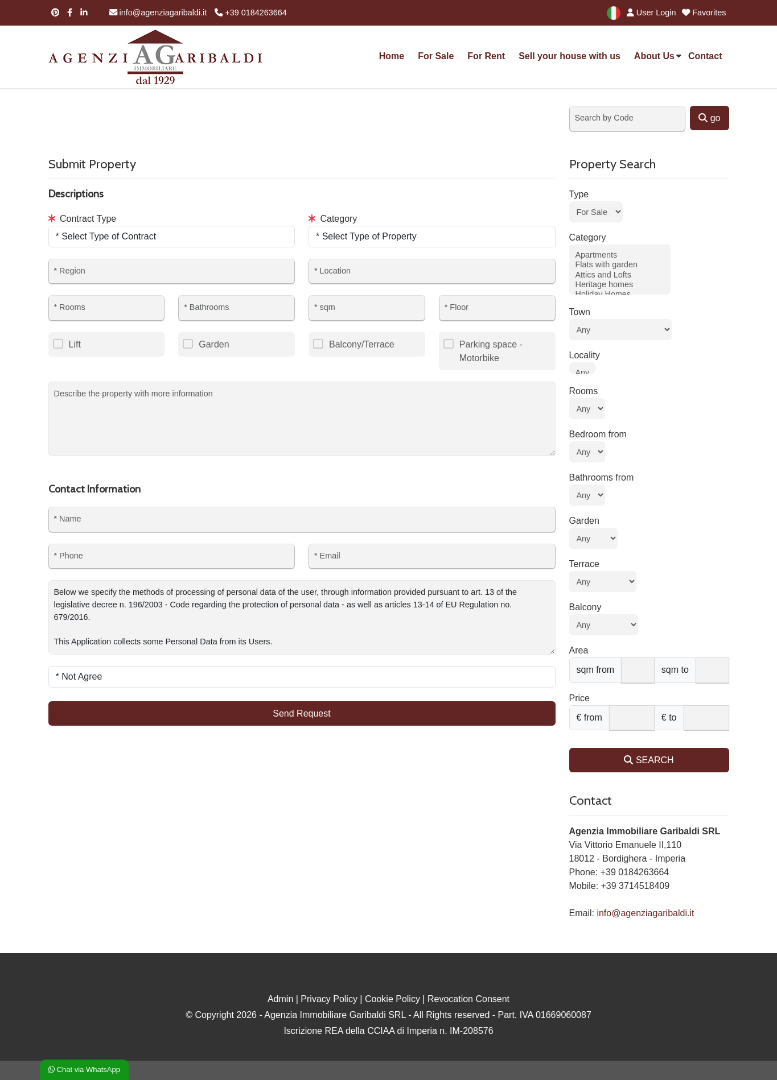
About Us (654, 56)
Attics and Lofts (619, 275)
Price (579, 698)
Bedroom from (598, 434)
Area (579, 650)
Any (582, 373)
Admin (280, 999)
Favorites (704, 12)
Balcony (585, 607)
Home (391, 56)
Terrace (584, 564)
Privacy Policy (329, 999)
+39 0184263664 (250, 12)
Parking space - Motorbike (491, 351)
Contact (705, 56)
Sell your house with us (569, 56)
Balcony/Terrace (361, 344)
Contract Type (82, 219)
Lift (75, 344)
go (709, 118)
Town (579, 312)
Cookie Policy (392, 999)
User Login (650, 12)
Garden (214, 344)
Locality (584, 355)
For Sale (436, 56)
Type (579, 194)
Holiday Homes (619, 294)
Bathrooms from (601, 477)
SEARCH (648, 760)
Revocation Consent (468, 999)
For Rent (486, 56)
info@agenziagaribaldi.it (158, 12)
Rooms (583, 391)
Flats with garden (619, 265)
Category (333, 219)
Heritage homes (619, 284)
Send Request (301, 713)
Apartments (619, 255)
